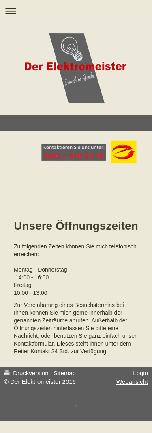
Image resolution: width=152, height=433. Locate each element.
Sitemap (65, 373)
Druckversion (27, 373)
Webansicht (132, 381)
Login (140, 373)
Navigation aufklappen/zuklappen (76, 11)
